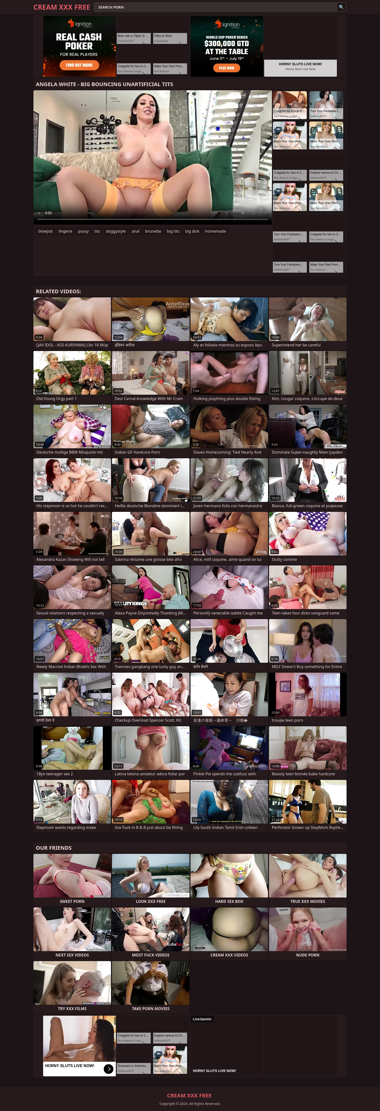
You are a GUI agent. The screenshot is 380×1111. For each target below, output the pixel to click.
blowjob (45, 231)
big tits (173, 231)
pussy (83, 231)
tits (97, 231)
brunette (153, 231)
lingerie (65, 231)
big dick (192, 231)
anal (135, 231)
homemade (215, 231)
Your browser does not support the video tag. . (152, 157)
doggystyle (116, 231)
